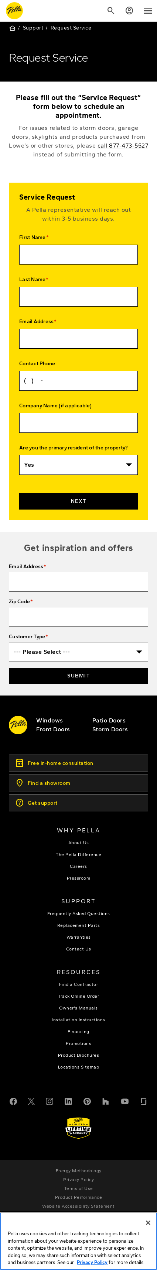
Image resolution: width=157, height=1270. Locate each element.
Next (78, 501)
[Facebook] (13, 1100)
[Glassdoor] (143, 1100)
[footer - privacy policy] (78, 1179)
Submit (78, 676)
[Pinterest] (87, 1100)
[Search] (111, 11)
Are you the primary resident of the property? (73, 448)
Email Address (36, 321)
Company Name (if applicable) (55, 406)
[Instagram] (49, 1100)
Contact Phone (37, 363)
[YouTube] (124, 1100)
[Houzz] (106, 1100)
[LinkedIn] (68, 1100)
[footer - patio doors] (109, 720)
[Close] (148, 1225)
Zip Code (19, 601)
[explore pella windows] (49, 720)
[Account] (129, 11)
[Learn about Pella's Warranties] (78, 1128)
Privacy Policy (92, 1264)
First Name (32, 237)
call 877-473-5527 (123, 145)
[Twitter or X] (31, 1100)
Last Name (32, 279)
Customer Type (27, 637)
